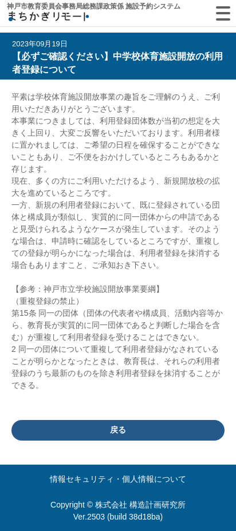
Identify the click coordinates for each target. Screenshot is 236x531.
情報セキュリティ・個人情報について (118, 479)
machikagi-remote (49, 18)
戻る (118, 429)
